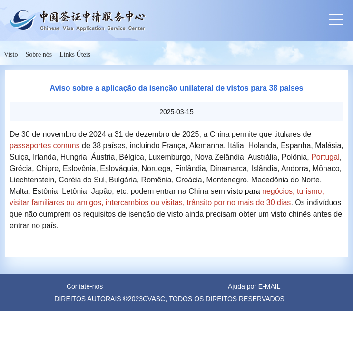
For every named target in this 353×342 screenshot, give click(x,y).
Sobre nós (39, 54)
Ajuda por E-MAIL (254, 286)
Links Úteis (74, 54)
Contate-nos (85, 286)
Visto (11, 54)
